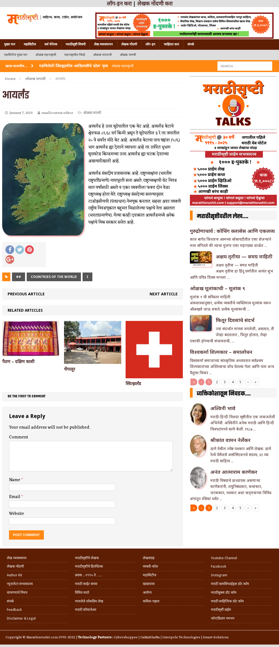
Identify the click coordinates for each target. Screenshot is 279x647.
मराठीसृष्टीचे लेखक (87, 558)
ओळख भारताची (102, 55)
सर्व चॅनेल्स (50, 44)
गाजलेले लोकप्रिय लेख (89, 601)
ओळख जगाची (128, 55)
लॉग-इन (150, 44)
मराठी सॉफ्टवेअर (85, 610)
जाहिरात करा (171, 44)
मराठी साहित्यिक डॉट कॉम (227, 601)
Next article (164, 293)
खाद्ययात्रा (148, 584)
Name (15, 480)
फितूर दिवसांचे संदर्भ (235, 320)
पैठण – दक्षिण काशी (18, 361)
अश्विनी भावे (222, 408)
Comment (18, 437)
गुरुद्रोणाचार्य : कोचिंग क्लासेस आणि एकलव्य (232, 231)
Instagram (219, 575)
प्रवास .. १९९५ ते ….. (88, 575)
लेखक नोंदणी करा (154, 3)
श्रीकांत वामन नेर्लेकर (230, 440)
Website (16, 514)
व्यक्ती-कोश (150, 566)
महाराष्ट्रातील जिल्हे (74, 55)
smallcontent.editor (57, 113)
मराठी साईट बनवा (86, 584)
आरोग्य (147, 592)
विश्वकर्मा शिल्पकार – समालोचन (221, 352)
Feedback (14, 610)
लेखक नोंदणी (129, 44)
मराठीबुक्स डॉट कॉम (223, 592)
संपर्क (190, 44)
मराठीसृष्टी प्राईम (221, 610)
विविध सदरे (82, 592)
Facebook (218, 566)
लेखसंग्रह (148, 558)
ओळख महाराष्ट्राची (45, 55)
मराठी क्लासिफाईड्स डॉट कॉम (230, 584)
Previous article (26, 293)
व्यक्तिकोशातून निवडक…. (224, 393)
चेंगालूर (69, 369)
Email (15, 497)
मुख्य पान (9, 44)
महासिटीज (30, 44)
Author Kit (14, 575)
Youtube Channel (224, 558)
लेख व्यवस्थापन (103, 44)
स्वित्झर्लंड (133, 383)
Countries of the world (54, 276)
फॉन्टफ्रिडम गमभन (222, 618)
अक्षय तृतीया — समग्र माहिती (244, 256)
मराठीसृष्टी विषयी (76, 44)
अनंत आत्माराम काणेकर (233, 472)
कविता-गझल (151, 601)
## (18, 276)
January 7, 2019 (21, 113)
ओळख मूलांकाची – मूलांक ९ (217, 288)
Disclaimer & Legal (21, 618)
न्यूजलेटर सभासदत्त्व (20, 584)
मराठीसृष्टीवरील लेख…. (222, 216)
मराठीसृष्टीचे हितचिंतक (89, 566)
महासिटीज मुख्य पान (15, 55)
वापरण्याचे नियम (17, 592)
